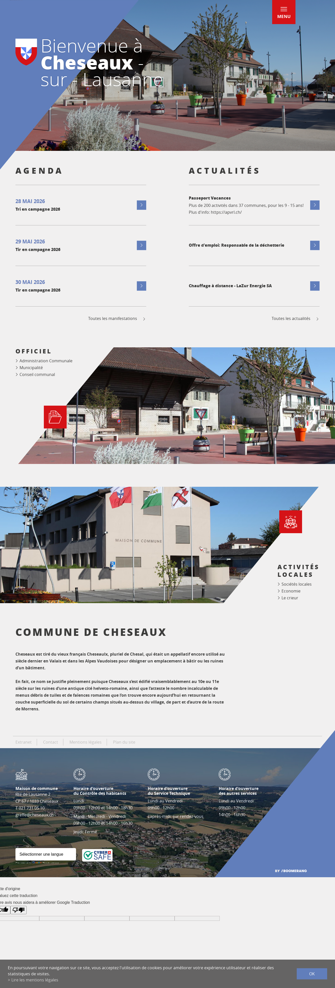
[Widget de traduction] (45, 854)
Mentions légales (85, 742)
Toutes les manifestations (117, 318)
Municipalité (31, 367)
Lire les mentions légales (34, 980)
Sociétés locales (297, 584)
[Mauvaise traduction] (18, 910)
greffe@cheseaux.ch (34, 815)
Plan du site (124, 742)
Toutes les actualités (296, 318)
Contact (50, 742)
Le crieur (290, 598)
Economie (291, 591)
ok (312, 974)
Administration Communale (46, 361)
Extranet (23, 742)
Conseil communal (37, 374)
